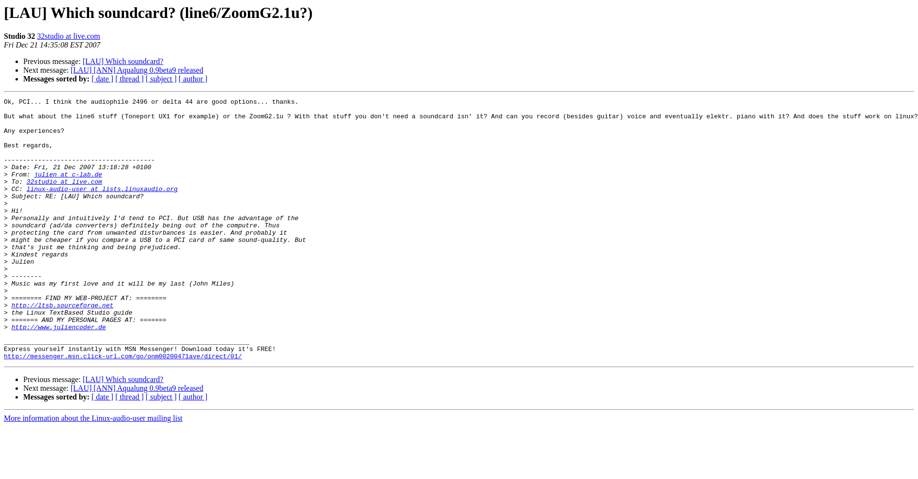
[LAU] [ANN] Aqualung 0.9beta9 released (137, 70)
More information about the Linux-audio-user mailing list (93, 470)
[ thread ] (129, 79)
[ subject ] (161, 79)
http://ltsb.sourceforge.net (63, 347)
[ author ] (193, 79)
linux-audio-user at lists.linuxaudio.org (102, 207)
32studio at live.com (68, 36)
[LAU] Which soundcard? (123, 61)
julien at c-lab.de (68, 190)
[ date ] (102, 79)
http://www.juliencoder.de (59, 373)
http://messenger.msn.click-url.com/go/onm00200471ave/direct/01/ (123, 408)
